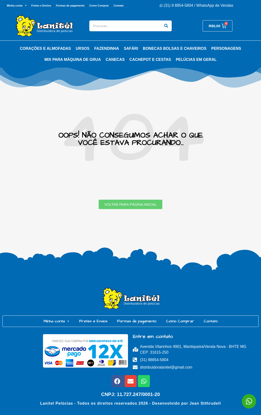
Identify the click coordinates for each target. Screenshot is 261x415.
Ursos (83, 48)
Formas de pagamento (70, 5)
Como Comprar (99, 5)
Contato (120, 5)
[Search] (166, 25)
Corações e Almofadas (45, 48)
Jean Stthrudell (205, 403)
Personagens (226, 48)
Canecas (115, 59)
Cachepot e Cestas (150, 59)
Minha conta (15, 5)
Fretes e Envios (41, 5)
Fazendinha (106, 48)
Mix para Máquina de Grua (72, 59)
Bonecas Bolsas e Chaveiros (174, 48)
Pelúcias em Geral (196, 59)
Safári (131, 48)
